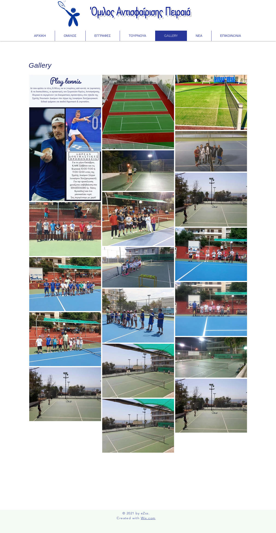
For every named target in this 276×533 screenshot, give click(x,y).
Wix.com (148, 518)
